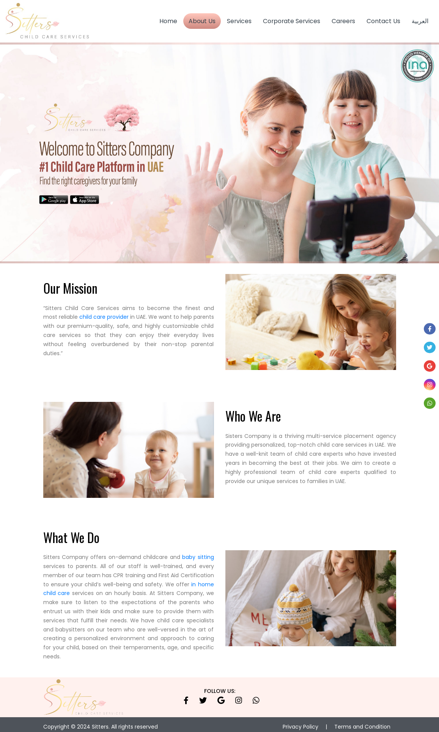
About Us (202, 18)
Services (239, 18)
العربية (420, 18)
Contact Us (383, 18)
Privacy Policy (300, 722)
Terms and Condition (362, 722)
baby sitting (198, 553)
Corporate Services (291, 18)
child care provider (104, 312)
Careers (343, 18)
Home (168, 18)
